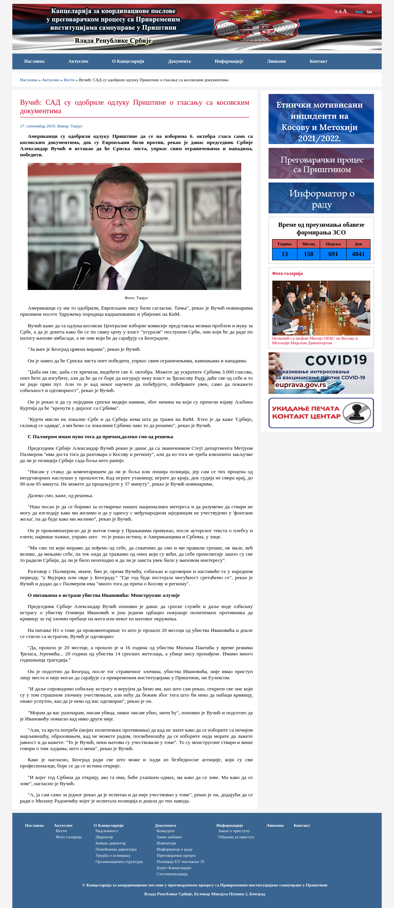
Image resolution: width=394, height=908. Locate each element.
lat (369, 11)
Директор (104, 836)
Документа (179, 61)
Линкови (276, 61)
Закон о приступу (234, 830)
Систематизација (172, 873)
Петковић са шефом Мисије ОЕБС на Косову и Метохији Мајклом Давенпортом (315, 340)
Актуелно (78, 61)
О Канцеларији (128, 61)
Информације (229, 61)
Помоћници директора (116, 849)
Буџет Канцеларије (174, 867)
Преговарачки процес (176, 855)
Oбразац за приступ (236, 836)
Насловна (34, 61)
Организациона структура (119, 861)
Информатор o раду (174, 849)
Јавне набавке (169, 836)
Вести (69, 79)
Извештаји (166, 843)
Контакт (318, 61)
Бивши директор (110, 843)
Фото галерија (287, 273)
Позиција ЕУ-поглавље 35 (180, 861)
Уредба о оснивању (112, 855)
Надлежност (106, 830)
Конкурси (165, 830)
